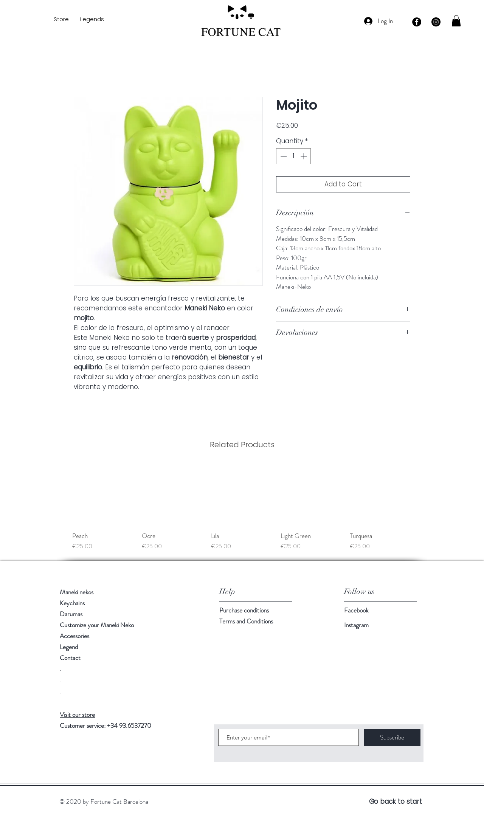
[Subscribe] (392, 737)
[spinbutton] (294, 156)
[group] (242, 507)
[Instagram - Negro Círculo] (436, 21)
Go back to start (395, 801)
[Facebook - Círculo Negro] (416, 21)
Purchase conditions (244, 610)
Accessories (74, 635)
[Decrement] (283, 156)
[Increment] (304, 156)
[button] (456, 20)
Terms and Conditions (246, 621)
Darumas (71, 614)
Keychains (72, 603)
